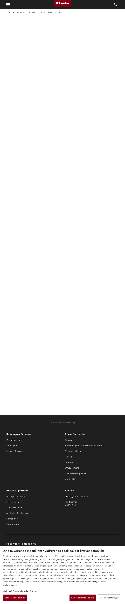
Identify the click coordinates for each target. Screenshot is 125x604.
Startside (10, 13)
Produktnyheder (14, 440)
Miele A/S (7, 591)
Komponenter (47, 13)
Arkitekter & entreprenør (18, 513)
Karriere (69, 462)
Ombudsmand (72, 468)
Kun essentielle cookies (82, 598)
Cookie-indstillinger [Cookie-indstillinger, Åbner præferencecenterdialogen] (109, 598)
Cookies (33, 591)
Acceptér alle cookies (14, 598)
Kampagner (12, 446)
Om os (68, 440)
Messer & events (15, 451)
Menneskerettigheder (75, 473)
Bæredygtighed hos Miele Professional (84, 446)
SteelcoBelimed (14, 508)
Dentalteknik (33, 13)
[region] (62, 575)
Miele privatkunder (15, 497)
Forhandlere (12, 519)
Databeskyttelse (21, 591)
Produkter (21, 13)
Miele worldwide (73, 451)
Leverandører (13, 524)
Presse (68, 457)
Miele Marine (12, 502)
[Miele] (62, 3)
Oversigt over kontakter (76, 497)
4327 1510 (70, 505)
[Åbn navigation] (8, 4)
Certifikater (70, 479)
